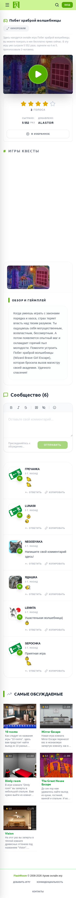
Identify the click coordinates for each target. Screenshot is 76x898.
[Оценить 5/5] (52, 104)
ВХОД (67, 5)
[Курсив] (18, 407)
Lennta (30, 607)
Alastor (46, 122)
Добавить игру (21, 882)
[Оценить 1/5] (23, 104)
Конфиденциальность (50, 882)
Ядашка (31, 577)
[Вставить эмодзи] (54, 407)
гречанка (32, 469)
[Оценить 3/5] (38, 104)
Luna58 (30, 505)
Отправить (52, 445)
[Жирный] (11, 407)
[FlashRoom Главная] (16, 5)
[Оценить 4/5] (45, 104)
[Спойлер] (44, 407)
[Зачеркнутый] (26, 407)
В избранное (38, 134)
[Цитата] (36, 407)
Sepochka (33, 643)
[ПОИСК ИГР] (57, 4)
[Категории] (7, 5)
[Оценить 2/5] (31, 104)
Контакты (38, 892)
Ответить (33, 492)
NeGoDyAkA (34, 541)
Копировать (55, 492)
